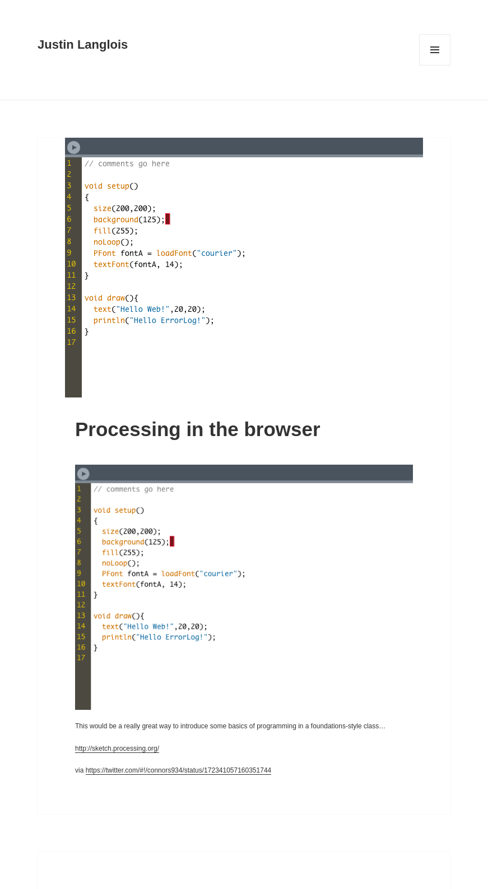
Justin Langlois (83, 45)
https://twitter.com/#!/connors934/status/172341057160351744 (179, 770)
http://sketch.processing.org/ (117, 748)
